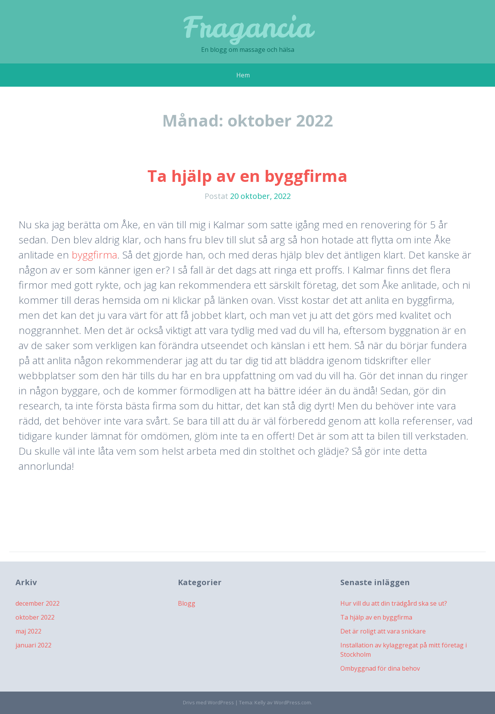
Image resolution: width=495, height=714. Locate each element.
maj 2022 (28, 631)
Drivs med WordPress (208, 702)
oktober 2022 (35, 617)
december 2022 (37, 603)
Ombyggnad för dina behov (380, 668)
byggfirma (94, 255)
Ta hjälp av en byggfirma (247, 175)
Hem (243, 75)
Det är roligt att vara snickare (383, 631)
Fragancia (247, 27)
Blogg (186, 603)
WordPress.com (292, 702)
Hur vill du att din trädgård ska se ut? (393, 603)
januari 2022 (33, 645)
